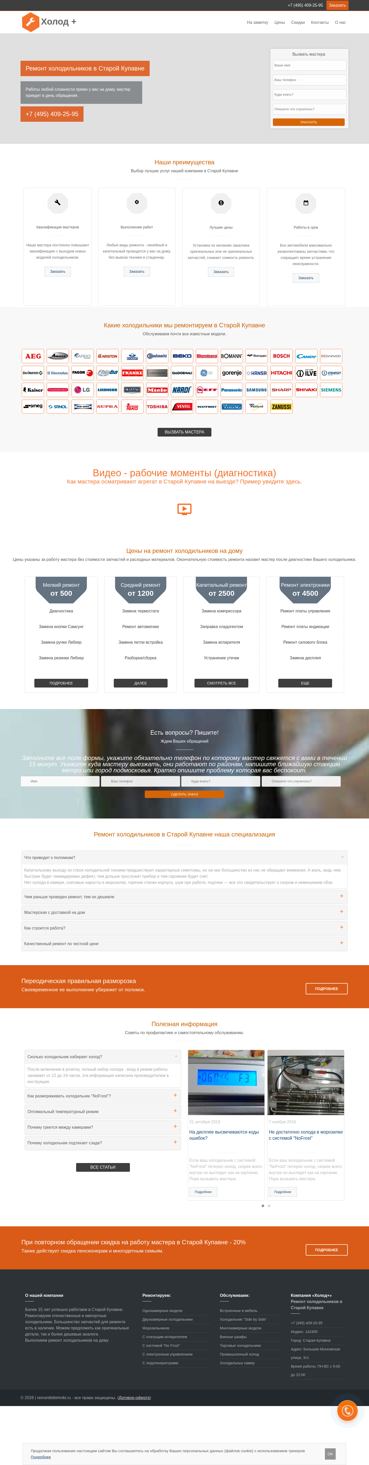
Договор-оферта (134, 1398)
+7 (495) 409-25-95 (305, 5)
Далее (140, 683)
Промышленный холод (239, 1354)
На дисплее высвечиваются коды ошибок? (224, 1135)
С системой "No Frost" (161, 1345)
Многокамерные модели (240, 1328)
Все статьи (103, 1167)
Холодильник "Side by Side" (243, 1319)
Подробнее (61, 683)
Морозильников (155, 1328)
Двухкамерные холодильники (167, 1319)
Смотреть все (221, 683)
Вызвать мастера (184, 432)
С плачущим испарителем (164, 1337)
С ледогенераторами (160, 1363)
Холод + (58, 21)
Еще (305, 683)
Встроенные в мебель (239, 1311)
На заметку (257, 22)
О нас (340, 22)
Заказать (337, 5)
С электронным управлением (167, 1354)
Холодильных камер (237, 1363)
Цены (280, 22)
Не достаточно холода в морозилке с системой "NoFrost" (306, 1135)
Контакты (320, 22)
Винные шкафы (233, 1337)
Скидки (298, 22)
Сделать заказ (184, 794)
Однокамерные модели (162, 1311)
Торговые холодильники (240, 1345)
